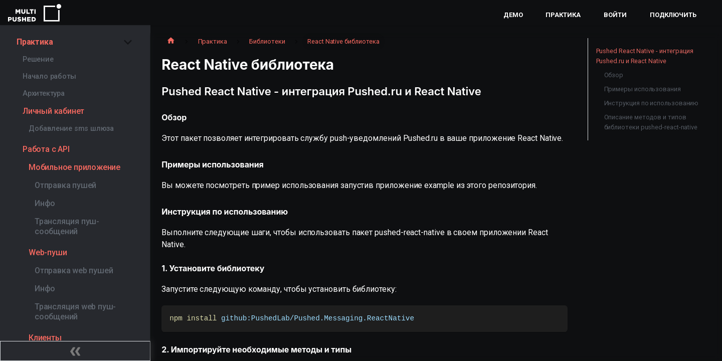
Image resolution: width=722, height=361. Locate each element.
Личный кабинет (53, 111)
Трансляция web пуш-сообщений (75, 311)
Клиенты (45, 337)
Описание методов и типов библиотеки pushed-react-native (651, 122)
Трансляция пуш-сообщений (67, 226)
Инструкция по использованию (651, 103)
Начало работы (49, 76)
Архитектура (44, 93)
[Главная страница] (170, 41)
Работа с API (46, 149)
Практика (563, 15)
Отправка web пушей (74, 270)
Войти (615, 15)
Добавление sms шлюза (71, 128)
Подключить (673, 15)
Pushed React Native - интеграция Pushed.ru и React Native (644, 56)
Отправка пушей (65, 185)
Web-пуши (48, 252)
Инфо (45, 203)
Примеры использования (642, 89)
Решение (38, 59)
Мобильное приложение (74, 167)
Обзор (614, 75)
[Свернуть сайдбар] (75, 351)
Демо (513, 15)
